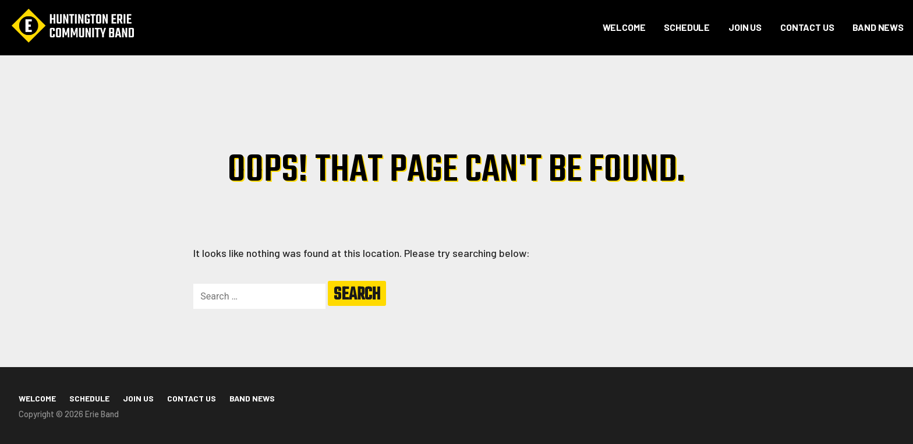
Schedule (687, 27)
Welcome (624, 27)
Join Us (745, 27)
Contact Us (807, 27)
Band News (878, 27)
